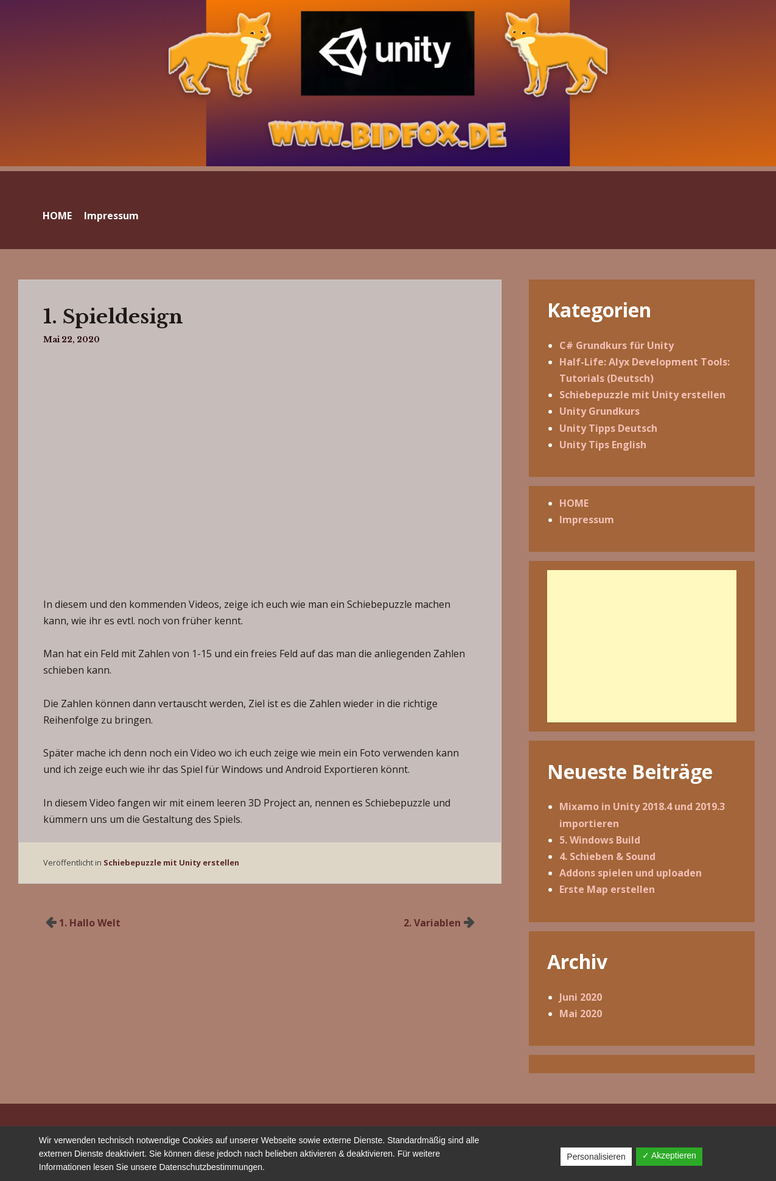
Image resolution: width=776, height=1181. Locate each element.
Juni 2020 (580, 997)
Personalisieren (596, 1157)
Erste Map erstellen (607, 889)
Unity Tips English (602, 444)
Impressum (111, 215)
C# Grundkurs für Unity (616, 345)
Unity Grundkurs (599, 411)
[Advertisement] (641, 646)
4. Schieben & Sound (607, 856)
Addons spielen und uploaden (630, 873)
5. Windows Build (599, 840)
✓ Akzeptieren (669, 1155)
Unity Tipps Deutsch (608, 428)
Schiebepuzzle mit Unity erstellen (171, 862)
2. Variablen (432, 922)
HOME (57, 215)
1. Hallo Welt (90, 922)
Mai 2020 (580, 1013)
